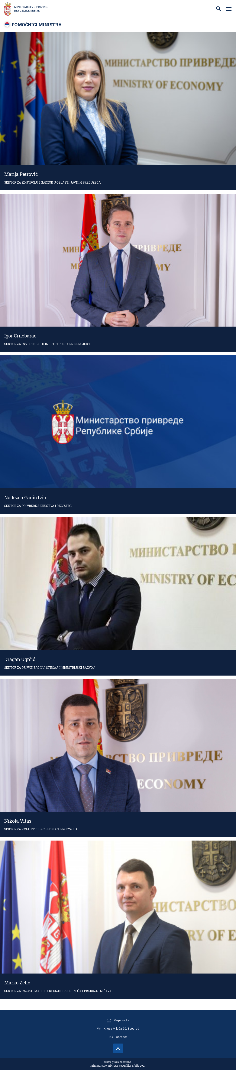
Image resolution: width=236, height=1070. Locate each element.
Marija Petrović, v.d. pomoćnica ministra (118, 111)
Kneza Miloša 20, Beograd (121, 1028)
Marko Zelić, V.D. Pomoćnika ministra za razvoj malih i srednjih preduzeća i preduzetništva (118, 920)
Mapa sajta (121, 1020)
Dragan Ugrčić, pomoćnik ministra (118, 596)
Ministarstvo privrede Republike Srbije (32, 8)
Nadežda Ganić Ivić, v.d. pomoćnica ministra (118, 434)
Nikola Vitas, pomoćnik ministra (118, 758)
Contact (121, 1037)
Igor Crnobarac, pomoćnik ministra (118, 273)
